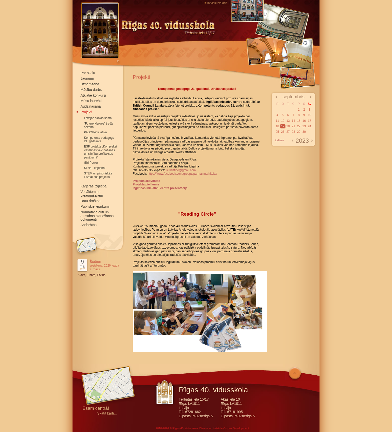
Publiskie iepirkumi (95, 206)
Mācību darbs (91, 90)
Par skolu (87, 73)
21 (293, 126)
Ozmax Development (236, 428)
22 (298, 126)
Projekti (86, 112)
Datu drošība (90, 201)
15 (298, 121)
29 (298, 132)
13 (288, 121)
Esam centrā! (95, 409)
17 (309, 121)
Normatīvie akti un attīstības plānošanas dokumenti (97, 216)
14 (293, 121)
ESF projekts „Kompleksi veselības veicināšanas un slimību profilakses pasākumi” (100, 152)
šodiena (279, 140)
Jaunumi (87, 78)
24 (309, 126)
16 (304, 121)
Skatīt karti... (107, 413)
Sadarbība (88, 225)
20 (288, 126)
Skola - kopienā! (95, 168)
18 (277, 126)
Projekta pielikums (146, 184)
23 (304, 126)
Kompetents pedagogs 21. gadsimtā (99, 139)
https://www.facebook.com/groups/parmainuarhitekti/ (182, 173)
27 (288, 132)
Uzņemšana (89, 84)
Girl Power (91, 162)
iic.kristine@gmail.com (181, 170)
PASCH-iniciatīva (95, 132)
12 (282, 121)
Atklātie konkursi (93, 95)
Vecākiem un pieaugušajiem (91, 193)
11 (277, 121)
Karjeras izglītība (93, 186)
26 (282, 132)
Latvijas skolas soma (98, 118)
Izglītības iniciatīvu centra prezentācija (160, 188)
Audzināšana (90, 106)
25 (277, 132)
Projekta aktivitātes (146, 181)
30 (304, 132)
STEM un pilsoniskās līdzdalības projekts (98, 175)
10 (309, 115)
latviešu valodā (217, 3)
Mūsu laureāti (91, 101)
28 (293, 132)
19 (282, 126)
